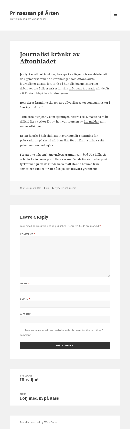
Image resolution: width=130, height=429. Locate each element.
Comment (27, 234)
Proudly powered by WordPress (38, 422)
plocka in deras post (39, 159)
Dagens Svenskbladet (88, 74)
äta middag (91, 121)
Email (25, 298)
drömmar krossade (82, 88)
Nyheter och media (65, 188)
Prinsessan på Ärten (34, 13)
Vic (47, 188)
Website (25, 314)
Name (25, 283)
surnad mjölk (44, 145)
